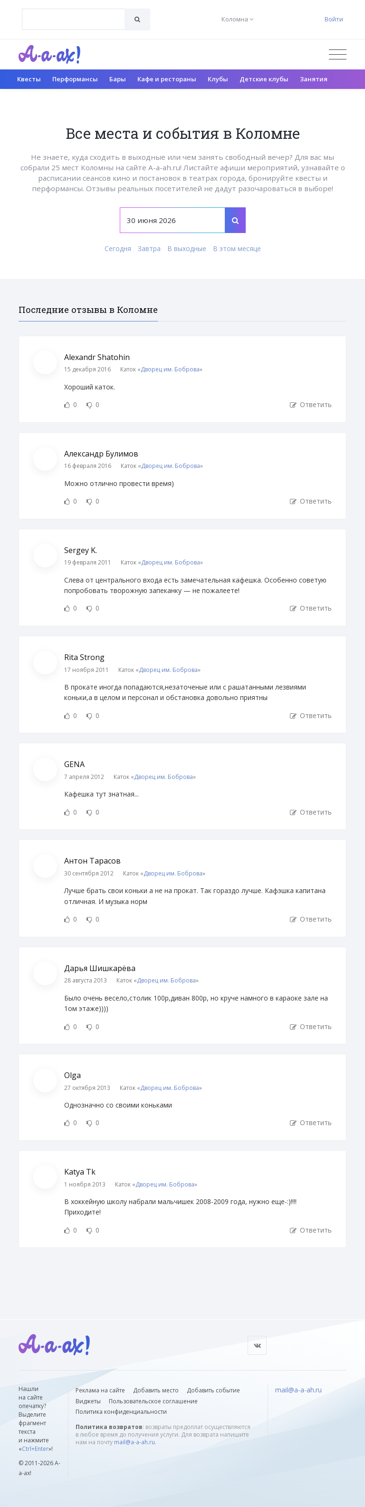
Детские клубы (264, 79)
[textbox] (73, 12)
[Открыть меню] (337, 54)
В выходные (186, 248)
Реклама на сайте (100, 1390)
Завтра (149, 248)
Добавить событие (213, 1390)
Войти (334, 19)
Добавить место (156, 1390)
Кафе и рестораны (166, 79)
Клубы (218, 79)
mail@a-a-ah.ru (134, 1442)
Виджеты (88, 1401)
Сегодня (118, 248)
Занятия (313, 79)
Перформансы (75, 79)
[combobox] (73, 19)
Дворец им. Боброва (170, 369)
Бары (117, 79)
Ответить (311, 404)
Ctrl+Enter (35, 1449)
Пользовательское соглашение (153, 1401)
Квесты (29, 79)
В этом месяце (237, 248)
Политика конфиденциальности (121, 1412)
